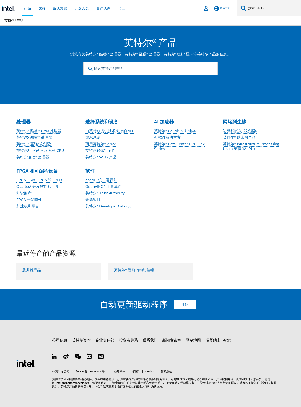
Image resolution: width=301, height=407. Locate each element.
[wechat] (78, 357)
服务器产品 (31, 270)
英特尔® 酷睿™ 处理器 (34, 137)
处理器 (23, 122)
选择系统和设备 (101, 122)
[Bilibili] (89, 357)
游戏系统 (92, 137)
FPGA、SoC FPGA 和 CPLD (39, 180)
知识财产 (24, 193)
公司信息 (59, 340)
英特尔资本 (81, 340)
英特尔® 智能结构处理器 (134, 270)
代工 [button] (121, 8)
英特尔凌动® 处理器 (32, 157)
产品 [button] (27, 8)
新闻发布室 (171, 340)
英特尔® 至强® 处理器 (34, 144)
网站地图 (193, 340)
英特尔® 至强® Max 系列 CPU (40, 150)
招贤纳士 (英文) (218, 340)
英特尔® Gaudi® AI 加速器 (175, 131)
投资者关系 (128, 340)
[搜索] (243, 8)
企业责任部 (104, 340)
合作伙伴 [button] (103, 8)
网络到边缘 (234, 122)
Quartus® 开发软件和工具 (37, 186)
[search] (90, 69)
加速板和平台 (27, 206)
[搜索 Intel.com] (273, 8)
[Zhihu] (101, 357)
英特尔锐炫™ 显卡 (100, 150)
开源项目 (92, 199)
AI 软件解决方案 (167, 137)
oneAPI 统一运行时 (101, 180)
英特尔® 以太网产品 (239, 137)
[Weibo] (66, 357)
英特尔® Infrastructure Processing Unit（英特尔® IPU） (251, 146)
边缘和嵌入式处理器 (240, 131)
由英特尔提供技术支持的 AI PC (111, 131)
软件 (90, 171)
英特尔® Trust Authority (105, 193)
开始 (185, 304)
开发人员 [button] (82, 8)
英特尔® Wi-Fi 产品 (101, 157)
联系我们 (150, 340)
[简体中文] (222, 8)
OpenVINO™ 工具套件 (103, 186)
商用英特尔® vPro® (100, 144)
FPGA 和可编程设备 (37, 171)
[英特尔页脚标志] (25, 363)
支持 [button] (42, 8)
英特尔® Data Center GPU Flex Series (179, 146)
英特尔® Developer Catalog (108, 206)
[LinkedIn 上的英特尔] (54, 357)
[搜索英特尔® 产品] (150, 68)
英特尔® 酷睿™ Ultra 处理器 (38, 131)
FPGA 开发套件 (29, 199)
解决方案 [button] (60, 8)
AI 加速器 (164, 122)
